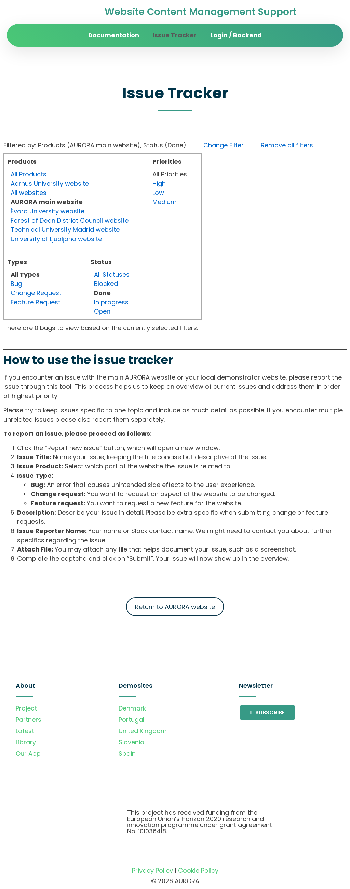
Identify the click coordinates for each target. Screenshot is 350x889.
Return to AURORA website (175, 606)
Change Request (36, 293)
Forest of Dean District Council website (70, 220)
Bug (16, 283)
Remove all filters (287, 145)
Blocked (106, 283)
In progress (111, 302)
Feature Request (35, 302)
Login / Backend (236, 35)
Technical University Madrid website (65, 229)
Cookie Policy (198, 870)
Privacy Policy (152, 870)
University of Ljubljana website (56, 239)
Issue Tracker (175, 35)
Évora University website (47, 211)
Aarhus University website (50, 183)
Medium (164, 202)
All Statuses (112, 274)
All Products (28, 174)
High (159, 183)
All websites (28, 192)
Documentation (113, 35)
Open (102, 311)
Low (158, 192)
